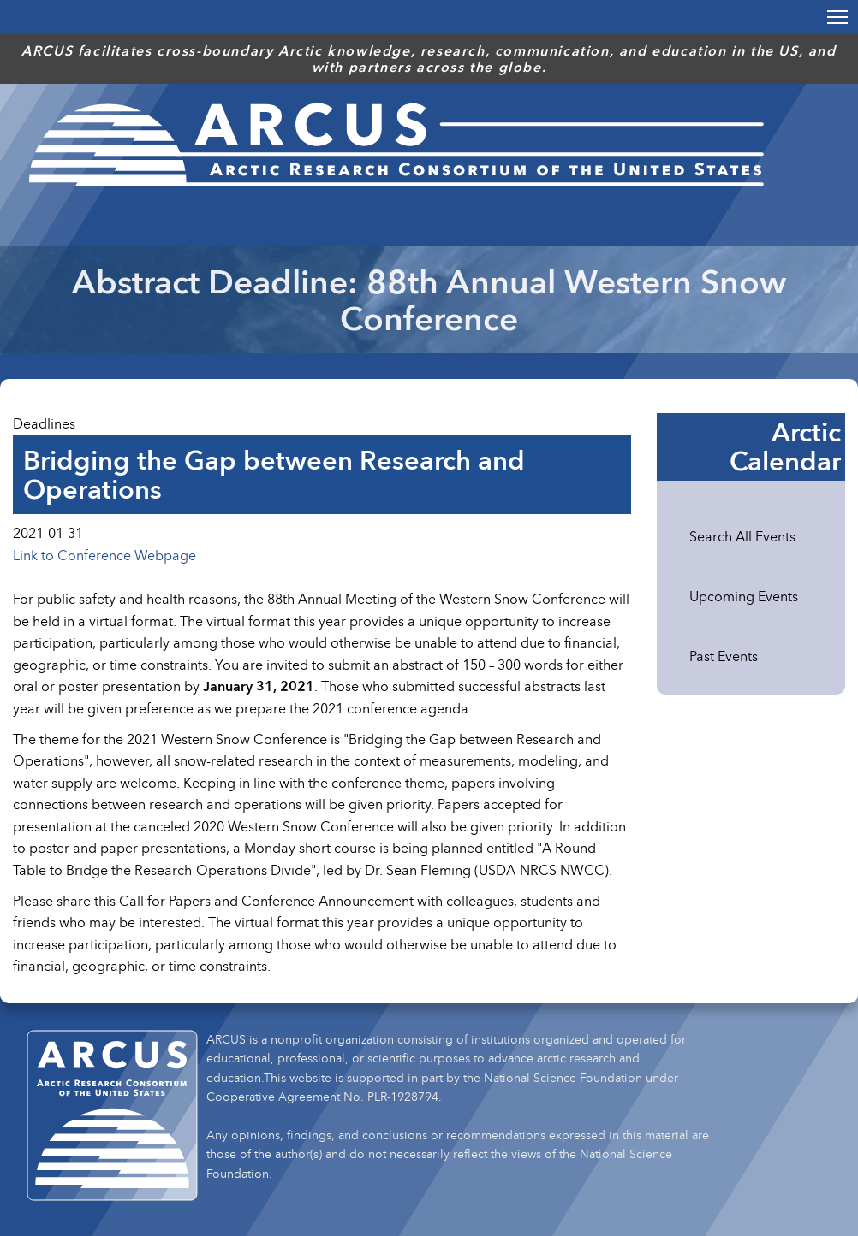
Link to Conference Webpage (104, 555)
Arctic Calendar (785, 446)
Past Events (723, 656)
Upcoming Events (743, 596)
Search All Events (742, 536)
